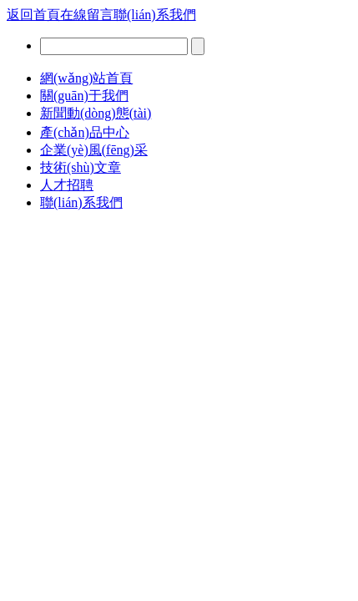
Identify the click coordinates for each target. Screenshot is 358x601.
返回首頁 (33, 15)
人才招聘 (66, 185)
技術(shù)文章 (80, 167)
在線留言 (86, 15)
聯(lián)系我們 (154, 15)
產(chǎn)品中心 (84, 132)
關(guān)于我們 (84, 95)
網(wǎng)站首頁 (86, 78)
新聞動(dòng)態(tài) (95, 113)
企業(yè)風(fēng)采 (94, 150)
